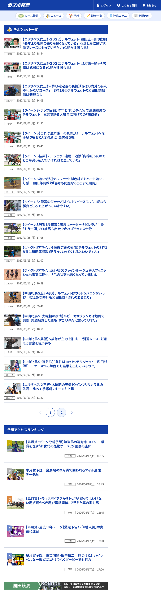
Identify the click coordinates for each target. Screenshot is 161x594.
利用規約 (83, 565)
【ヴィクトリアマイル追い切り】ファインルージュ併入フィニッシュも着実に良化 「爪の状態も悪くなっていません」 (64, 265)
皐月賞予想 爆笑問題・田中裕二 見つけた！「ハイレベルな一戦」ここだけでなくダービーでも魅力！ (145, 460)
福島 (132, 253)
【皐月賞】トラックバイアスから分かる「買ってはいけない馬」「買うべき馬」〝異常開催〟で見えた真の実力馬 (144, 384)
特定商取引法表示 (57, 565)
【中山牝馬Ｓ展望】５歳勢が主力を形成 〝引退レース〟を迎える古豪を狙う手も (65, 325)
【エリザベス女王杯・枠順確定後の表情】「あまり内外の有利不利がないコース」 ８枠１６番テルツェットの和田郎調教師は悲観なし (65, 103)
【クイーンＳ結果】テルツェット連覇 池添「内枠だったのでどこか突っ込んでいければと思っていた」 (64, 165)
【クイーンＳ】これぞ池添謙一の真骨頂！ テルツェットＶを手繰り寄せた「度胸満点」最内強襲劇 (64, 145)
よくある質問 (40, 573)
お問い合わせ (14, 573)
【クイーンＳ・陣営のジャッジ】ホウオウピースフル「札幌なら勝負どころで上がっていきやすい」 (64, 205)
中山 (132, 244)
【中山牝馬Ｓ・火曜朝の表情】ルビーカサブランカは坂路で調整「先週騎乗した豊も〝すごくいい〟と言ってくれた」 (64, 305)
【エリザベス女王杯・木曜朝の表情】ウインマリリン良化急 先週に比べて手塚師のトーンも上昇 (65, 364)
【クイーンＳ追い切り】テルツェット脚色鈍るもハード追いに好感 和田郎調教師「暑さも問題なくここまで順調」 (64, 185)
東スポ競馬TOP (18, 492)
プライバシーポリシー (21, 565)
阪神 (148, 244)
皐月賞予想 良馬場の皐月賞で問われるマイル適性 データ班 (143, 345)
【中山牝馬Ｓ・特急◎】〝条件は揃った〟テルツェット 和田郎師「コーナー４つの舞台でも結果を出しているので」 (65, 344)
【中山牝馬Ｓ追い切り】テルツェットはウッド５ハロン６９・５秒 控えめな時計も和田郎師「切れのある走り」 (64, 285)
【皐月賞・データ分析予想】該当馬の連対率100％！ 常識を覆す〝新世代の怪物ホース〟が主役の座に (144, 309)
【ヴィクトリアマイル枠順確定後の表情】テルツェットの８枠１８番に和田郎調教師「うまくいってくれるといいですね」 (65, 245)
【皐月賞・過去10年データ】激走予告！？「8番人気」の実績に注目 (143, 423)
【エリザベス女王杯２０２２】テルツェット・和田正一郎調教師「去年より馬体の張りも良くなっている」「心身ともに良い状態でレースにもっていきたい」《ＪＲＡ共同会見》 (65, 59)
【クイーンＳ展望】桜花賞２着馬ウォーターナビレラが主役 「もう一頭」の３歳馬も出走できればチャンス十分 (65, 225)
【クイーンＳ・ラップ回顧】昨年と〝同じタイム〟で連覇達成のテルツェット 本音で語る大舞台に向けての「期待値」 (64, 125)
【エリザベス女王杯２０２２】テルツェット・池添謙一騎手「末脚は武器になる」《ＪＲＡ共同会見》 (64, 81)
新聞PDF (124, 49)
